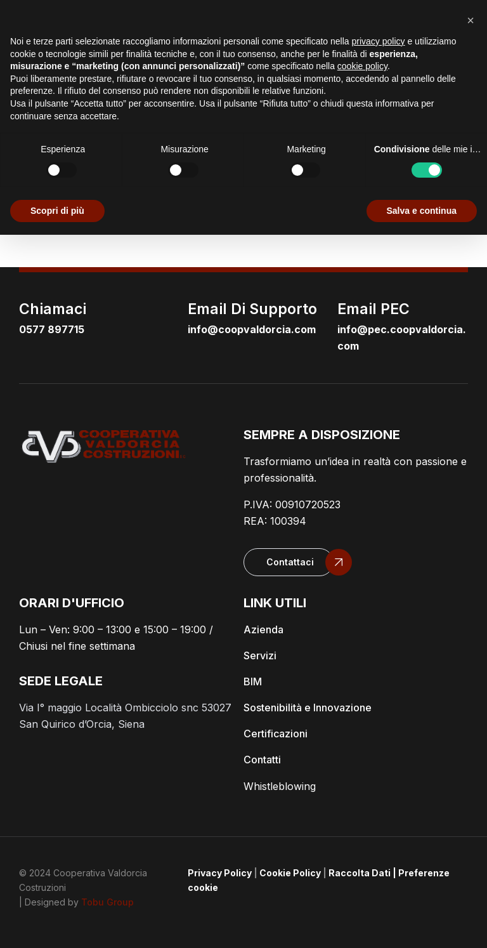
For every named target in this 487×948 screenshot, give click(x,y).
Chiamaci (52, 309)
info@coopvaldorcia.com (252, 329)
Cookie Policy (290, 872)
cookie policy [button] (362, 66)
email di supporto (252, 309)
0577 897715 (51, 329)
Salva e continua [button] (422, 211)
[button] (289, 562)
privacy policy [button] (378, 41)
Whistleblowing (280, 786)
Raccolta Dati (359, 872)
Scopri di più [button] (57, 211)
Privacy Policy (220, 872)
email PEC (373, 309)
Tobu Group (107, 902)
